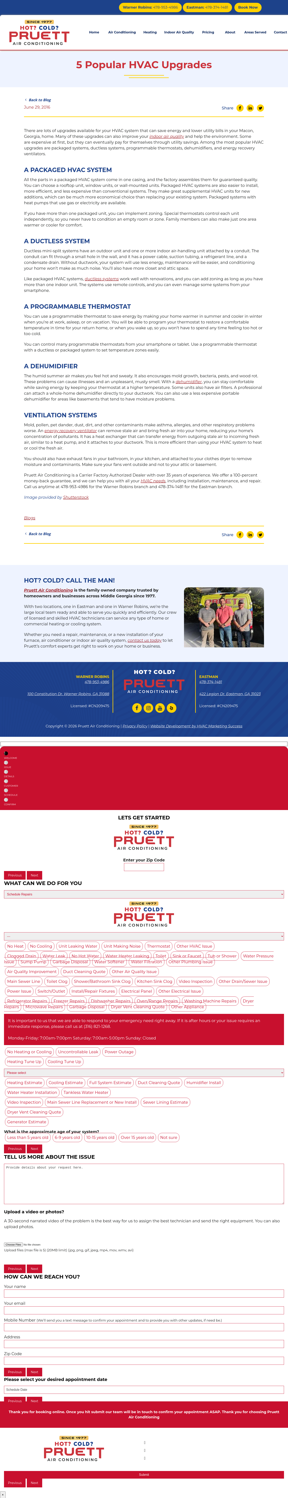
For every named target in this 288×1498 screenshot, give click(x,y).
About (230, 31)
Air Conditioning (122, 31)
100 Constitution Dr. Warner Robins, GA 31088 (68, 694)
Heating (150, 31)
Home (94, 31)
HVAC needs (153, 481)
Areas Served (255, 31)
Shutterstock (76, 497)
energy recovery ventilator (70, 430)
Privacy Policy (135, 726)
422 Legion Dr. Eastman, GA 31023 (230, 694)
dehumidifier (189, 381)
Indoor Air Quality (179, 31)
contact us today (145, 640)
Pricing (208, 31)
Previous (15, 875)
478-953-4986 (161, 7)
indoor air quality (166, 136)
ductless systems (102, 278)
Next (34, 875)
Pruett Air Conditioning (48, 590)
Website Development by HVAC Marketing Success (196, 726)
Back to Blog (37, 99)
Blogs (29, 518)
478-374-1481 (211, 7)
